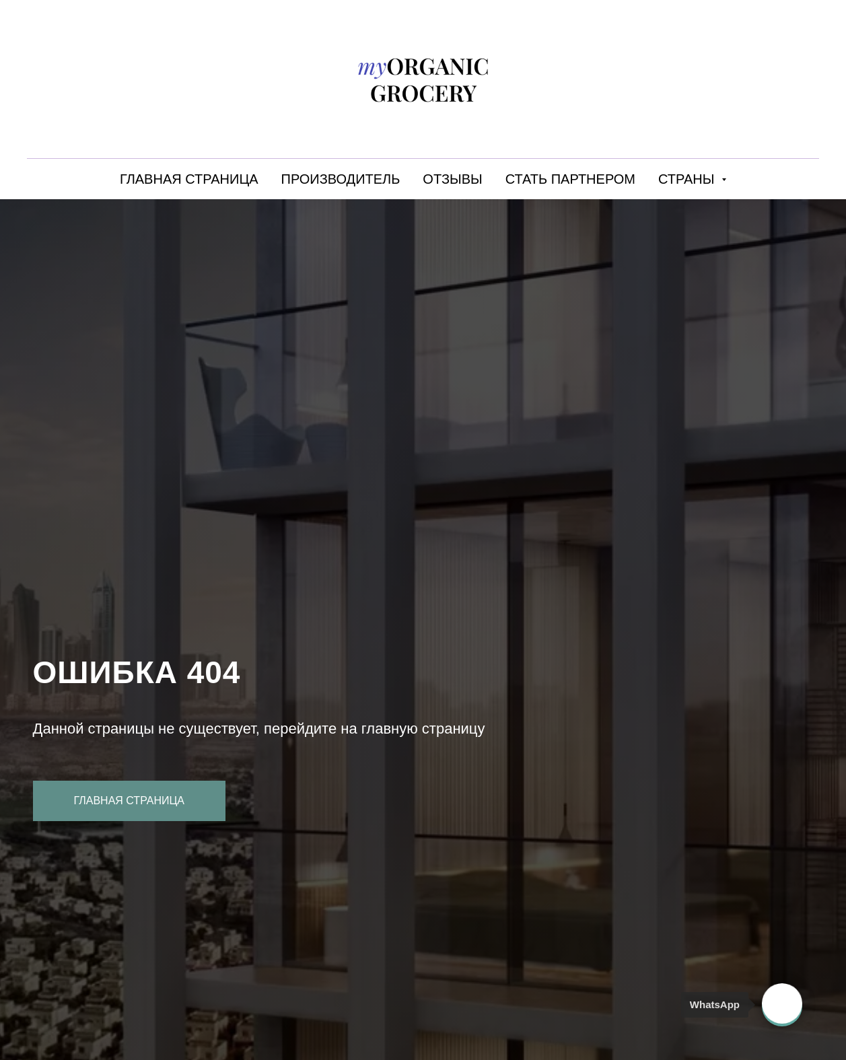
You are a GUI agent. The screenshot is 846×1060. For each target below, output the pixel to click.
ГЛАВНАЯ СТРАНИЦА (189, 179)
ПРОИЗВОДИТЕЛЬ (340, 179)
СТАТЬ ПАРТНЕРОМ (570, 179)
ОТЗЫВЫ (452, 179)
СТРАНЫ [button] (688, 179)
